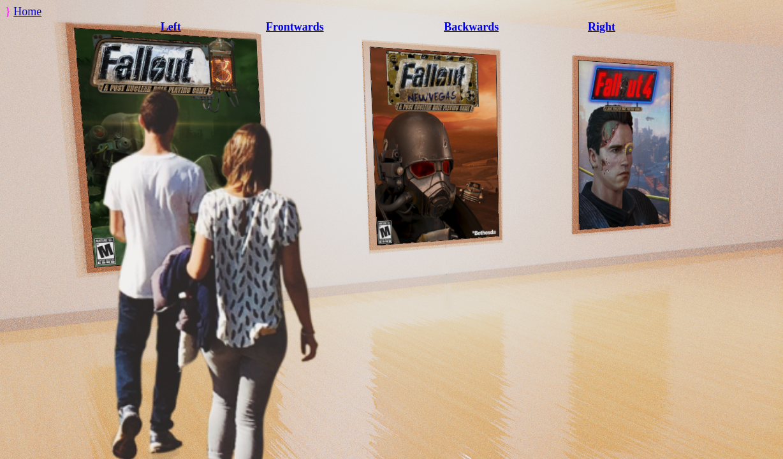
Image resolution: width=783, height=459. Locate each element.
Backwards (471, 26)
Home (27, 11)
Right (601, 26)
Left (171, 26)
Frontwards (295, 26)
